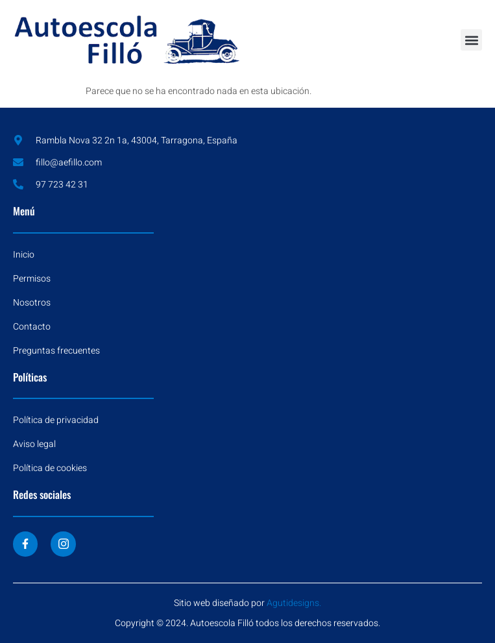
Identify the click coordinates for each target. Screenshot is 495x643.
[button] (471, 40)
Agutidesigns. (294, 603)
